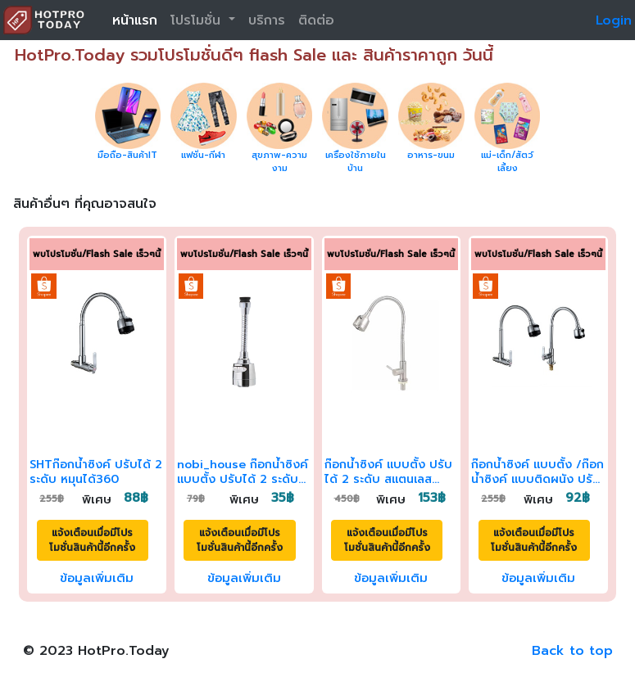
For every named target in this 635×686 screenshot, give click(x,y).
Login (614, 20)
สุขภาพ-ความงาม (279, 162)
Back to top (572, 651)
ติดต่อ (316, 20)
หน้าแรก (134, 20)
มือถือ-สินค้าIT (127, 155)
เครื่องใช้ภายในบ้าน (355, 162)
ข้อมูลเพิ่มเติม (97, 578)
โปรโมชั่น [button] (197, 20)
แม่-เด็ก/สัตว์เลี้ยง (507, 162)
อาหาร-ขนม (431, 155)
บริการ (266, 20)
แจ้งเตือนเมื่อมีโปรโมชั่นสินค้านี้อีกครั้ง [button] (92, 540)
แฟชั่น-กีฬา (203, 155)
